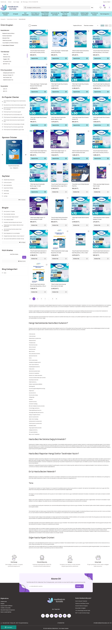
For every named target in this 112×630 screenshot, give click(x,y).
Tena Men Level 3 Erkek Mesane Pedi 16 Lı (80, 185)
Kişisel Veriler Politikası (6, 605)
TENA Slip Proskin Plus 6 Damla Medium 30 (80, 118)
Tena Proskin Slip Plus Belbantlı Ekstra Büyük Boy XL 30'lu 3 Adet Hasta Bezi (101, 85)
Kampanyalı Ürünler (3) (9, 73)
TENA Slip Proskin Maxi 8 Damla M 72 (80, 218)
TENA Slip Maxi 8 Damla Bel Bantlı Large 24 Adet (58, 118)
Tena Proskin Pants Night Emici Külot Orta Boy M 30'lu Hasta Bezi (38, 151)
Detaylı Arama (21, 261)
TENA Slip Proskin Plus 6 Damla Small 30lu (38, 118)
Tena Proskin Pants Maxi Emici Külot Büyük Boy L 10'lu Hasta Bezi (101, 51)
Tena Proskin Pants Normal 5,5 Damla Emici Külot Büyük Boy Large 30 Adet (101, 252)
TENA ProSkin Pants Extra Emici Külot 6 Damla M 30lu (80, 51)
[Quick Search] (12, 257)
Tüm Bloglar (22, 242)
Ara (92, 7)
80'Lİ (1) (5, 91)
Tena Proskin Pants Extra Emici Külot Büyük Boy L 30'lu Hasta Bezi (59, 218)
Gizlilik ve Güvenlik (5, 608)
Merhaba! (8, 627)
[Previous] (2, 155)
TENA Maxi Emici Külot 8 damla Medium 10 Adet (101, 218)
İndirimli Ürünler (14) (8, 80)
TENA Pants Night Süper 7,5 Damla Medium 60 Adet (58, 151)
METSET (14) (6, 63)
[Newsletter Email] (51, 586)
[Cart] (105, 7)
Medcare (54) (6, 56)
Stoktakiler (34, 25)
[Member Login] (109, 7)
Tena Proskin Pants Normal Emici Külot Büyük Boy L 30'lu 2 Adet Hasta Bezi (38, 285)
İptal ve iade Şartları (6, 612)
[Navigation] (105, 14)
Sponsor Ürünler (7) (8, 75)
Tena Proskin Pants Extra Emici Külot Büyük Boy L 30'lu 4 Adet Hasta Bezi (80, 252)
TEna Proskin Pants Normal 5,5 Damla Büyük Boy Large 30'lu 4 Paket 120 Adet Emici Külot (38, 252)
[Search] (58, 7)
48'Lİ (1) (5, 89)
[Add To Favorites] (46, 31)
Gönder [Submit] (79, 586)
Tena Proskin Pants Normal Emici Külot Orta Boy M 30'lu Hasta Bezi (37, 51)
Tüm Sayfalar (22, 199)
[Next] (25, 155)
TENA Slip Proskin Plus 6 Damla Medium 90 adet (80, 85)
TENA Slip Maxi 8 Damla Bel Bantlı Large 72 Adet (37, 185)
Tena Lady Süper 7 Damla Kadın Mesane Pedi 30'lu (59, 51)
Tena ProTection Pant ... (14, 165)
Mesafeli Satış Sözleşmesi (8, 610)
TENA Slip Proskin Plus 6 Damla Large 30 (101, 118)
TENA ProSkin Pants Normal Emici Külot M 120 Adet (58, 285)
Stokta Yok (59, 192)
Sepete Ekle (38, 58)
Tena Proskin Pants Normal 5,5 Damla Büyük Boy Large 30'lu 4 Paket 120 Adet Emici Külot (59, 185)
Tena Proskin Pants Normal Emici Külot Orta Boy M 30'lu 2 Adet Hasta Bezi (101, 151)
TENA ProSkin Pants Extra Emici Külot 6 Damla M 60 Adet (80, 151)
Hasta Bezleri (22, 19)
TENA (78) (5, 54)
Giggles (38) (6, 59)
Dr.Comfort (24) (7, 61)
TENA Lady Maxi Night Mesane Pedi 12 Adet (101, 185)
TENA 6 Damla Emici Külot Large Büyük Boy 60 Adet (59, 252)
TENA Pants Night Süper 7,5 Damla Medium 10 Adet (37, 218)
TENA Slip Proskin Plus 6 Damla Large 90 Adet (59, 85)
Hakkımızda (4, 601)
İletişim (2, 603)
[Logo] (9, 7)
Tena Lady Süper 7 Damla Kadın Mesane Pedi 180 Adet (38, 85)
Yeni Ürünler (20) (7, 77)
